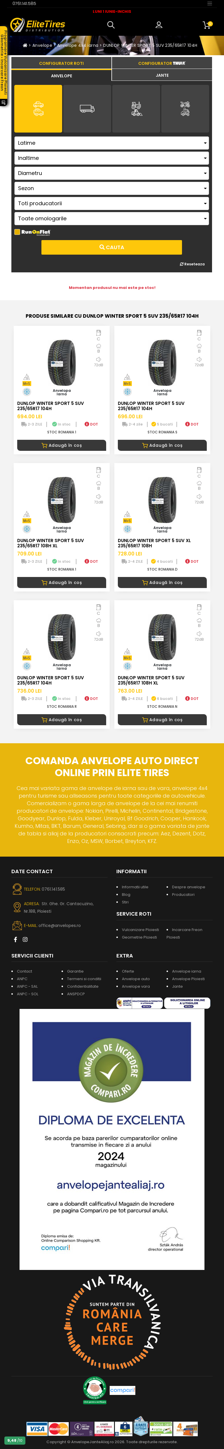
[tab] (61, 75)
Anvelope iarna (186, 971)
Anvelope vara (136, 986)
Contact (24, 971)
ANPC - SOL (27, 994)
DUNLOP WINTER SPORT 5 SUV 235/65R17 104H (150, 45)
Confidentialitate (83, 986)
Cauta (111, 247)
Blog (126, 894)
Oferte (128, 971)
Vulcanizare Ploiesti (140, 929)
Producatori (183, 894)
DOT (91, 424)
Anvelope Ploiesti (188, 979)
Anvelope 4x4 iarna (77, 45)
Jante (177, 986)
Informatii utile (135, 887)
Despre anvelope (188, 887)
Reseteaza (192, 264)
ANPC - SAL (27, 986)
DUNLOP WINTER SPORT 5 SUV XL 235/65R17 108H (154, 543)
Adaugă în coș (61, 445)
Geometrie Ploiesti (139, 937)
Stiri (125, 902)
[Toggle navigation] (210, 3)
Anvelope (42, 45)
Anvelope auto (136, 979)
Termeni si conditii (84, 979)
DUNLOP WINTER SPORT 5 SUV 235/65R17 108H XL (50, 543)
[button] (112, 25)
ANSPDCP (76, 994)
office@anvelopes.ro (59, 925)
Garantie (75, 971)
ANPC (22, 979)
